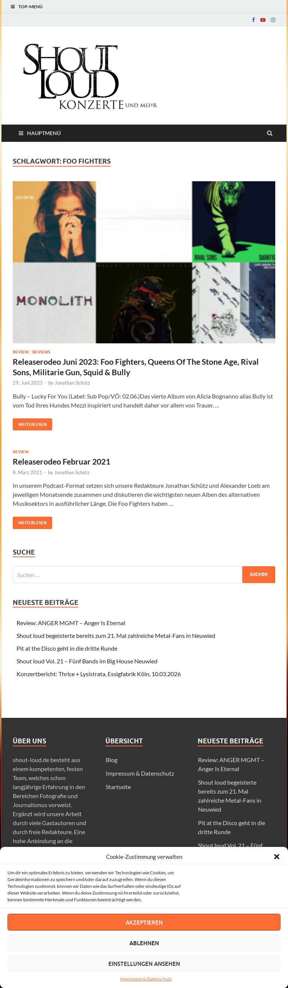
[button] (276, 856)
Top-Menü (30, 6)
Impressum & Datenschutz (146, 979)
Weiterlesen (29, 422)
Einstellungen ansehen (144, 963)
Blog (111, 759)
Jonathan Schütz (72, 383)
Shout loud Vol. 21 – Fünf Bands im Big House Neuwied (87, 661)
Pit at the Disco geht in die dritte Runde (66, 648)
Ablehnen (144, 943)
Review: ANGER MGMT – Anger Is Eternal (70, 622)
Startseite (118, 786)
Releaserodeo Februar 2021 (61, 461)
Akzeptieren (144, 922)
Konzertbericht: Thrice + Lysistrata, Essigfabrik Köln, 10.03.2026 (98, 673)
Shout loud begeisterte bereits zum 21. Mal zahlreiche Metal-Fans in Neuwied (115, 635)
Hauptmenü (44, 133)
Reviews (41, 352)
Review (20, 352)
